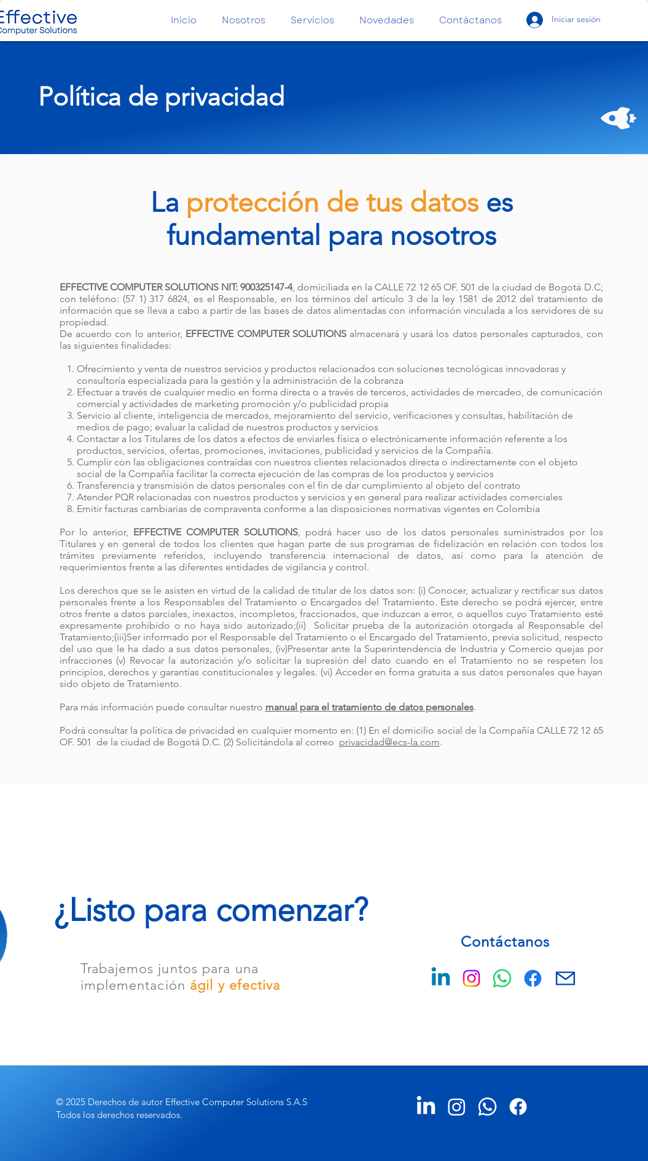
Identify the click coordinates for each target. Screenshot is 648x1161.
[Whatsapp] (487, 1106)
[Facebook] (532, 978)
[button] (247, 20)
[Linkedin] (440, 978)
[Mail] (565, 978)
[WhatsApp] (502, 978)
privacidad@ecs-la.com (389, 742)
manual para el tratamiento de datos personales (369, 707)
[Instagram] (471, 978)
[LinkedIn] (426, 1106)
